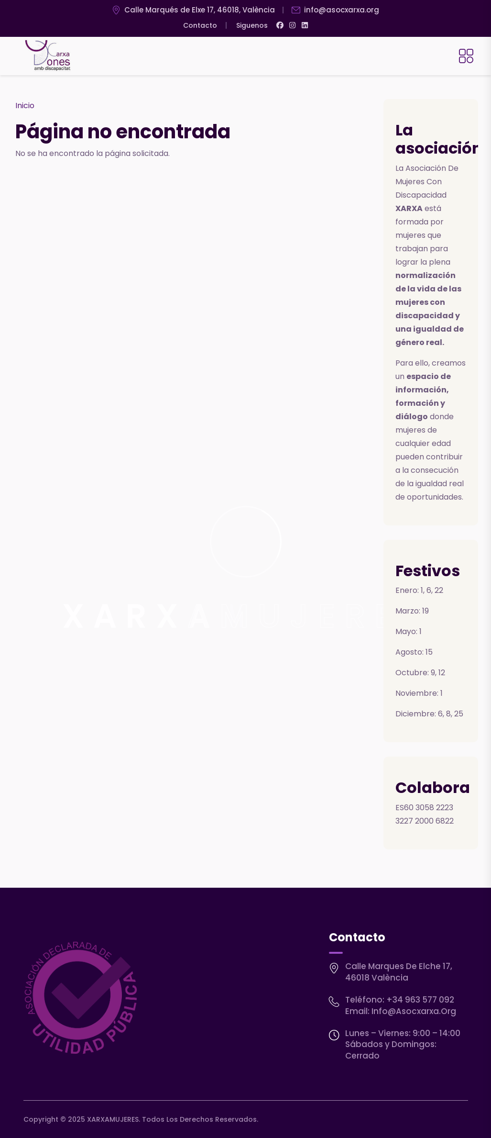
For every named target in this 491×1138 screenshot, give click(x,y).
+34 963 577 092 (420, 999)
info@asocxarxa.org (413, 1011)
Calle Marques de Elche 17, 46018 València (398, 971)
